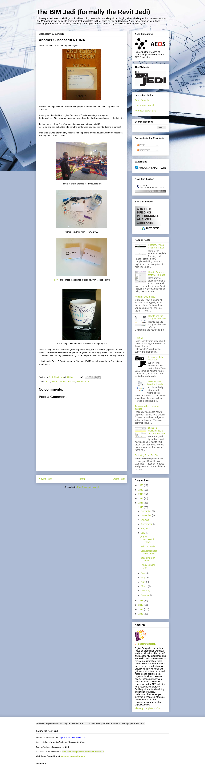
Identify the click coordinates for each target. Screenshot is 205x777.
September (146, 524)
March (144, 586)
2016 (141, 502)
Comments (143, 150)
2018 (141, 494)
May (143, 577)
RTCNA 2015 (83, 381)
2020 (141, 485)
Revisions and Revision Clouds (155, 383)
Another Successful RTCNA (147, 539)
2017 (141, 498)
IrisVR (56, 280)
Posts (141, 145)
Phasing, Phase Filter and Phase (156, 246)
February (146, 590)
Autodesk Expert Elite (145, 110)
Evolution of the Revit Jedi (156, 358)
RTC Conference (59, 381)
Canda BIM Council (144, 105)
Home (82, 479)
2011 (141, 613)
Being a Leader (148, 546)
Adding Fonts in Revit (145, 296)
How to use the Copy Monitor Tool (157, 317)
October (145, 519)
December (146, 511)
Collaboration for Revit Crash (148, 552)
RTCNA (71, 381)
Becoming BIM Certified (147, 559)
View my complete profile (147, 708)
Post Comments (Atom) (88, 487)
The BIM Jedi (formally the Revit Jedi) (93, 11)
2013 (141, 605)
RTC (48, 381)
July (143, 533)
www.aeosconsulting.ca (73, 756)
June (143, 573)
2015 (141, 507)
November (146, 515)
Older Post (119, 479)
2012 (141, 609)
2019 (141, 489)
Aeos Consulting (143, 100)
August (144, 528)
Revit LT (139, 338)
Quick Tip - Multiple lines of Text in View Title (156, 431)
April (143, 582)
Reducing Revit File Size (147, 455)
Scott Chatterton (147, 644)
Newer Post (45, 479)
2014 (141, 600)
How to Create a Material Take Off (156, 273)
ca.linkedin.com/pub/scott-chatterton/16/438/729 (83, 751)
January (145, 595)
